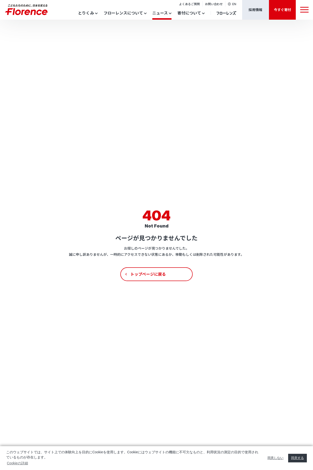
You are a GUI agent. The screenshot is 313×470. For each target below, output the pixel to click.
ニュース (160, 13)
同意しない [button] (275, 458)
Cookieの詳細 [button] (17, 463)
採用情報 (255, 9)
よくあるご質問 (189, 4)
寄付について (189, 13)
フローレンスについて (123, 13)
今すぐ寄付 (282, 9)
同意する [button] (297, 458)
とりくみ (86, 13)
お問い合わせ (214, 4)
